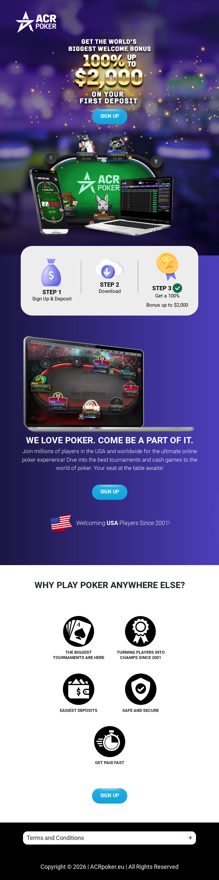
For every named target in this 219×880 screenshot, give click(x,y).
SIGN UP (109, 116)
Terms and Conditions (55, 837)
